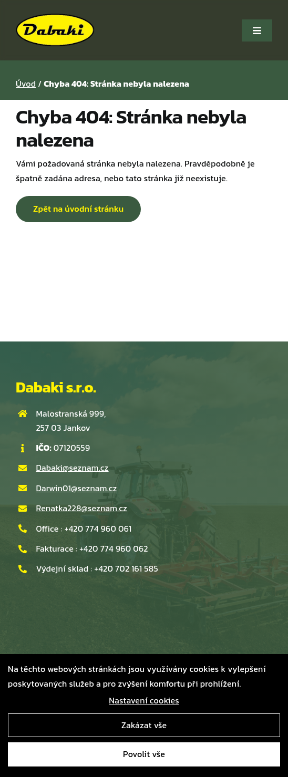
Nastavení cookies (144, 700)
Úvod (26, 83)
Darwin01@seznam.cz (76, 488)
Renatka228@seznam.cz (81, 508)
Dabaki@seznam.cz (72, 467)
